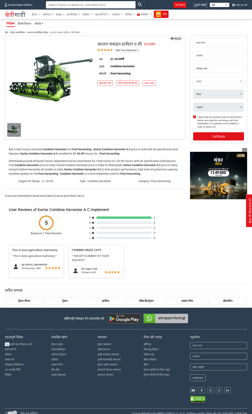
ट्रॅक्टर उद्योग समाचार (108, 364)
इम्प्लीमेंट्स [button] (72, 14)
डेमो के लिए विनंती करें (127, 83)
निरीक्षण (10, 23)
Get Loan (149, 83)
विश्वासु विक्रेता (151, 349)
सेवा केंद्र (55, 369)
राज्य (198, 81)
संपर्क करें (9, 359)
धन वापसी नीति (13, 369)
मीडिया (8, 374)
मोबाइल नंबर (201, 68)
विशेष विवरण (24, 23)
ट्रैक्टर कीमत (24, 300)
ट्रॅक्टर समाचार (104, 344)
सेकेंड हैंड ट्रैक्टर (146, 300)
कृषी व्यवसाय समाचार (108, 354)
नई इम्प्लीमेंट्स (58, 349)
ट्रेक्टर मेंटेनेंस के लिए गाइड (156, 374)
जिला (198, 94)
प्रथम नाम (200, 42)
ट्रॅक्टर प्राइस (57, 344)
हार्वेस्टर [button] (86, 14)
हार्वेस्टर (105, 300)
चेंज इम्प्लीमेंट (149, 44)
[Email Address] (218, 367)
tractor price (62, 196)
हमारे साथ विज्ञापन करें (18, 344)
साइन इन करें (239, 4)
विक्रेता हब (149, 354)
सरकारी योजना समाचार (109, 369)
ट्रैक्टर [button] (35, 14)
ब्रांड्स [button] (59, 14)
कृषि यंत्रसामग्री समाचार (109, 359)
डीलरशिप (227, 300)
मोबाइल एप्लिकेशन (14, 364)
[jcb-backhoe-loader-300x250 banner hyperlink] (218, 175)
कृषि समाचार (104, 349)
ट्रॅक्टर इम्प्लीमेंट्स (18, 32)
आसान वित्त (187, 300)
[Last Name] (218, 356)
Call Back (218, 136)
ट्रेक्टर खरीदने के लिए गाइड (157, 369)
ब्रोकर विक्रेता (150, 359)
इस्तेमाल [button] (47, 14)
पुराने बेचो (200, 5)
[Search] (90, 4)
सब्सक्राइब (198, 378)
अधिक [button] (128, 14)
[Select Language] (219, 5)
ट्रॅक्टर (65, 300)
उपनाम (199, 55)
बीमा (146, 364)
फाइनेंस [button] (116, 14)
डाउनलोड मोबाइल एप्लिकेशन (18, 4)
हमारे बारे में (10, 349)
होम (6, 32)
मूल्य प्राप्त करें (105, 83)
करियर (8, 354)
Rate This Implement (126, 50)
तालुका (199, 107)
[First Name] (218, 345)
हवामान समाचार (106, 374)
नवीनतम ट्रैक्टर (58, 354)
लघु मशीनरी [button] (101, 14)
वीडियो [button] (143, 14)
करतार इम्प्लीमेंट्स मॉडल (38, 32)
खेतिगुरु (147, 344)
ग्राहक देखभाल (58, 374)
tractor (26, 149)
